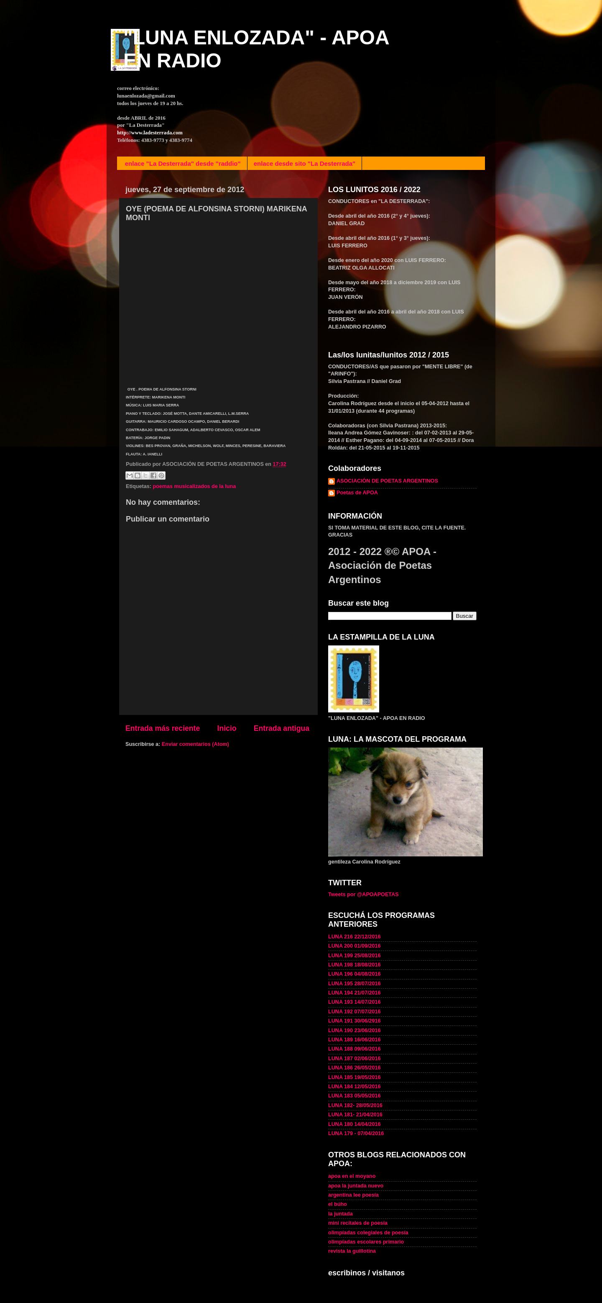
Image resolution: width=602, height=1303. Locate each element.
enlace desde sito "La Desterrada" (305, 163)
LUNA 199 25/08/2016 (354, 956)
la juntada (340, 1214)
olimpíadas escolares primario (366, 1242)
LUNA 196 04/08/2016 (354, 974)
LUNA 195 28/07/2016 (354, 984)
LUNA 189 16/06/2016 (354, 1040)
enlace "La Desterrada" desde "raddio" (183, 163)
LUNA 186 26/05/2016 (354, 1068)
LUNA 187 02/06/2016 (354, 1058)
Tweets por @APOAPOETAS (363, 894)
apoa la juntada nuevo (355, 1186)
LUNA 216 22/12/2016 (354, 937)
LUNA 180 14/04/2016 (354, 1124)
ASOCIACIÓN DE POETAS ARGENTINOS (387, 481)
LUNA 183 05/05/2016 (354, 1096)
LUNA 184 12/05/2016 (354, 1087)
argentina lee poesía (353, 1195)
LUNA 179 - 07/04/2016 (356, 1133)
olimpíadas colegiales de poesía (368, 1233)
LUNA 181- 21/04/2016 (355, 1115)
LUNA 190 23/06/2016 (354, 1030)
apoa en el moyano (351, 1176)
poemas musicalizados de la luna (194, 486)
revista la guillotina (352, 1251)
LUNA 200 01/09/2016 (354, 946)
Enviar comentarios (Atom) (195, 744)
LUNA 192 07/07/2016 (354, 1012)
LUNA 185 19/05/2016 (354, 1077)
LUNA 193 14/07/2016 (354, 1002)
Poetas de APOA (357, 493)
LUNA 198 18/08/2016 (354, 965)
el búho (337, 1204)
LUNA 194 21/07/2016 (354, 993)
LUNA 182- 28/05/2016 (355, 1105)
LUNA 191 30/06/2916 (354, 1021)
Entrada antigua (281, 728)
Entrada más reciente (162, 728)
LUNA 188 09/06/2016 (354, 1049)
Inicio (227, 728)
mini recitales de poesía (358, 1223)
